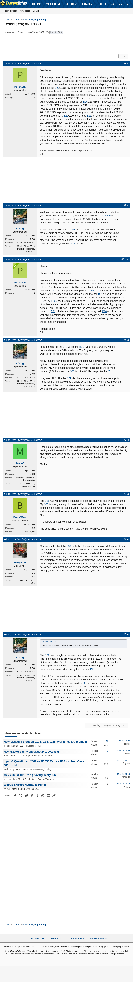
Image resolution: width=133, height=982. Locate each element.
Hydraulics (31, 746)
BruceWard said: (47, 641)
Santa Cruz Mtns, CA (26, 243)
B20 (57, 88)
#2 (125, 205)
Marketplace (54, 4)
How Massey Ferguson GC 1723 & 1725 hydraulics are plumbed (46, 741)
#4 (125, 340)
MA (33, 577)
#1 (125, 63)
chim (127, 753)
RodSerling (9, 769)
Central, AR (30, 532)
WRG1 (7, 789)
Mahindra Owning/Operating (41, 779)
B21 (74, 229)
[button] (96, 3)
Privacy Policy (99, 938)
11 (106, 760)
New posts (25, 10)
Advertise (57, 938)
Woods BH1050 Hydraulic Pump (25, 784)
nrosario (8, 779)
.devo (6, 755)
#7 (125, 539)
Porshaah (11, 32)
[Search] (128, 4)
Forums (36, 4)
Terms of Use (76, 938)
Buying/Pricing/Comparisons (39, 755)
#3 (123, 259)
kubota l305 (56, 32)
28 (106, 741)
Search (36, 10)
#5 (125, 440)
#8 (125, 634)
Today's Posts (10, 10)
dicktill (7, 746)
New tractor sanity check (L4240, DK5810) (31, 751)
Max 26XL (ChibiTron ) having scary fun (30, 775)
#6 (125, 494)
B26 (89, 115)
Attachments (32, 789)
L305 (108, 215)
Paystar (126, 763)
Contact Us (38, 938)
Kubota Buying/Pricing (40, 769)
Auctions (71, 4)
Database (87, 4)
